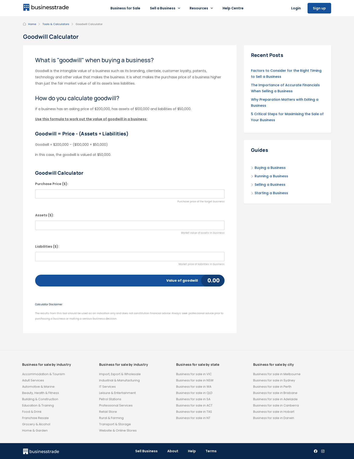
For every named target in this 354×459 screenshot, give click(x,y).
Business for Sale (125, 8)
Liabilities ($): (47, 246)
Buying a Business (270, 167)
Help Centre (233, 8)
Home (32, 24)
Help (192, 451)
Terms (211, 451)
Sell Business (146, 451)
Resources (201, 8)
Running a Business (271, 176)
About (172, 451)
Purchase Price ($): (51, 183)
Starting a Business (271, 193)
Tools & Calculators (55, 24)
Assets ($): (44, 215)
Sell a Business (165, 8)
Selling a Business (270, 184)
